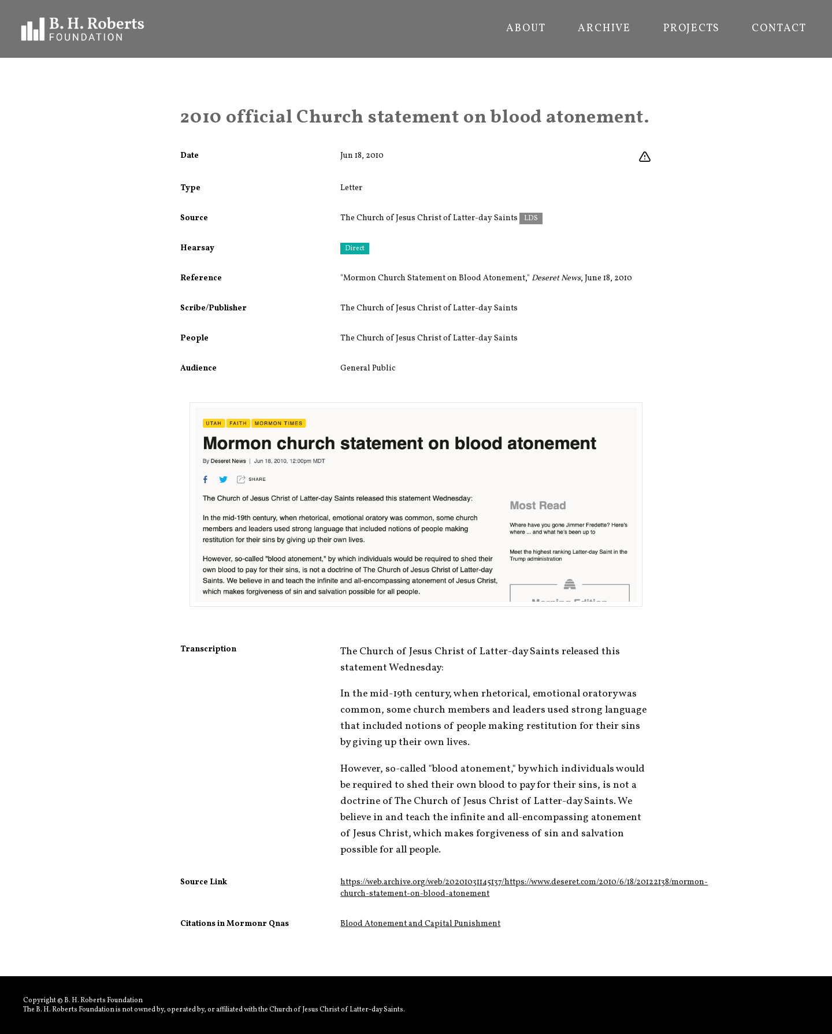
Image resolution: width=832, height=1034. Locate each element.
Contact (779, 29)
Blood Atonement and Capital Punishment (420, 923)
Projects (691, 29)
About (525, 29)
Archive (604, 29)
